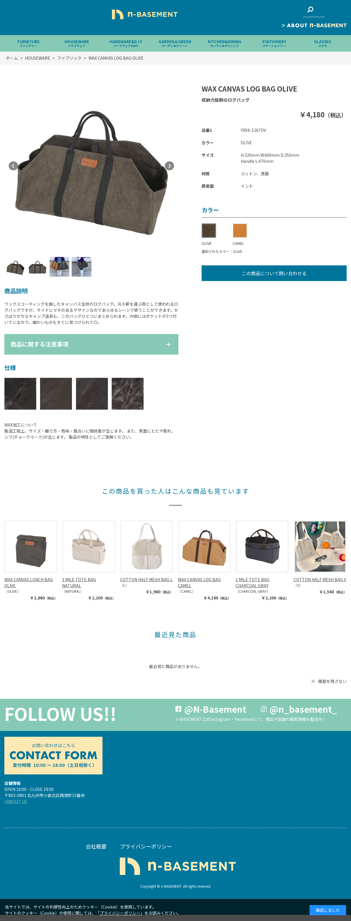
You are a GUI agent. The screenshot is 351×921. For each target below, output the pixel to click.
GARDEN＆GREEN (174, 43)
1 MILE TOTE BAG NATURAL (79, 582)
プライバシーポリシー (146, 846)
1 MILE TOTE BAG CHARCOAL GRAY (252, 582)
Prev (13, 166)
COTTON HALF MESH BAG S (320, 579)
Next (169, 166)
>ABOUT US (15, 801)
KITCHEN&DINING (224, 43)
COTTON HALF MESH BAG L (146, 579)
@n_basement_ (303, 709)
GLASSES (322, 43)
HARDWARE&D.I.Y (126, 43)
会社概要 (96, 846)
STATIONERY (274, 43)
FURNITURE (28, 43)
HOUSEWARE (76, 43)
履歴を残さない (332, 681)
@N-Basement (215, 709)
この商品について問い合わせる (274, 273)
